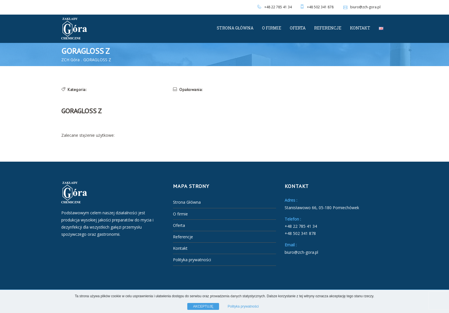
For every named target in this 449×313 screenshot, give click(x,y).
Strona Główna (235, 28)
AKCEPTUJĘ (203, 306)
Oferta (298, 28)
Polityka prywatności (192, 259)
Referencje (327, 28)
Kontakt (360, 28)
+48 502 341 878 (320, 7)
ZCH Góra (70, 59)
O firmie (271, 28)
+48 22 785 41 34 (278, 7)
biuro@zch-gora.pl (361, 7)
